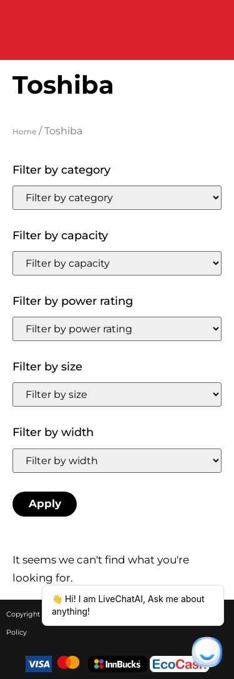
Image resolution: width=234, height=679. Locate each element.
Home (24, 131)
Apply (45, 503)
